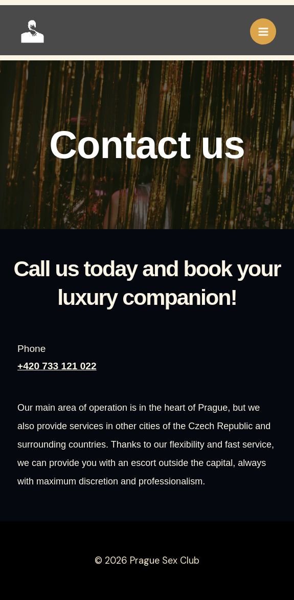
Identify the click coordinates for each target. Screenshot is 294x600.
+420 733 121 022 (57, 366)
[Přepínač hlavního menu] (263, 31)
